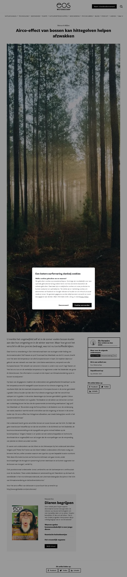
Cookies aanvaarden (82, 305)
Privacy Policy (83, 296)
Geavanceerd (63, 305)
